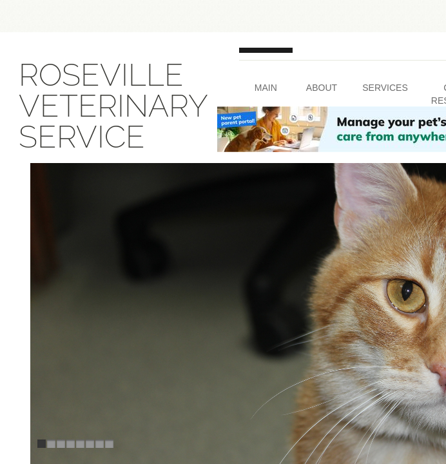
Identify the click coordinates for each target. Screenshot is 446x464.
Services (385, 87)
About (321, 87)
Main (266, 87)
